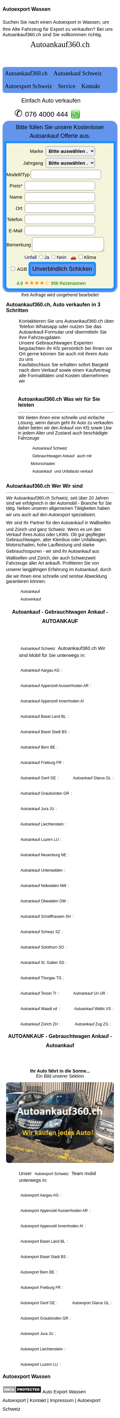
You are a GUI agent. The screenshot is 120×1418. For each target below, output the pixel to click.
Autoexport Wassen (27, 9)
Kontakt (38, 1400)
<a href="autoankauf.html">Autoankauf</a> (60, 702)
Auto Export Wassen (64, 1391)
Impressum (62, 1400)
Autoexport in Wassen (76, 22)
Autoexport (14, 1400)
